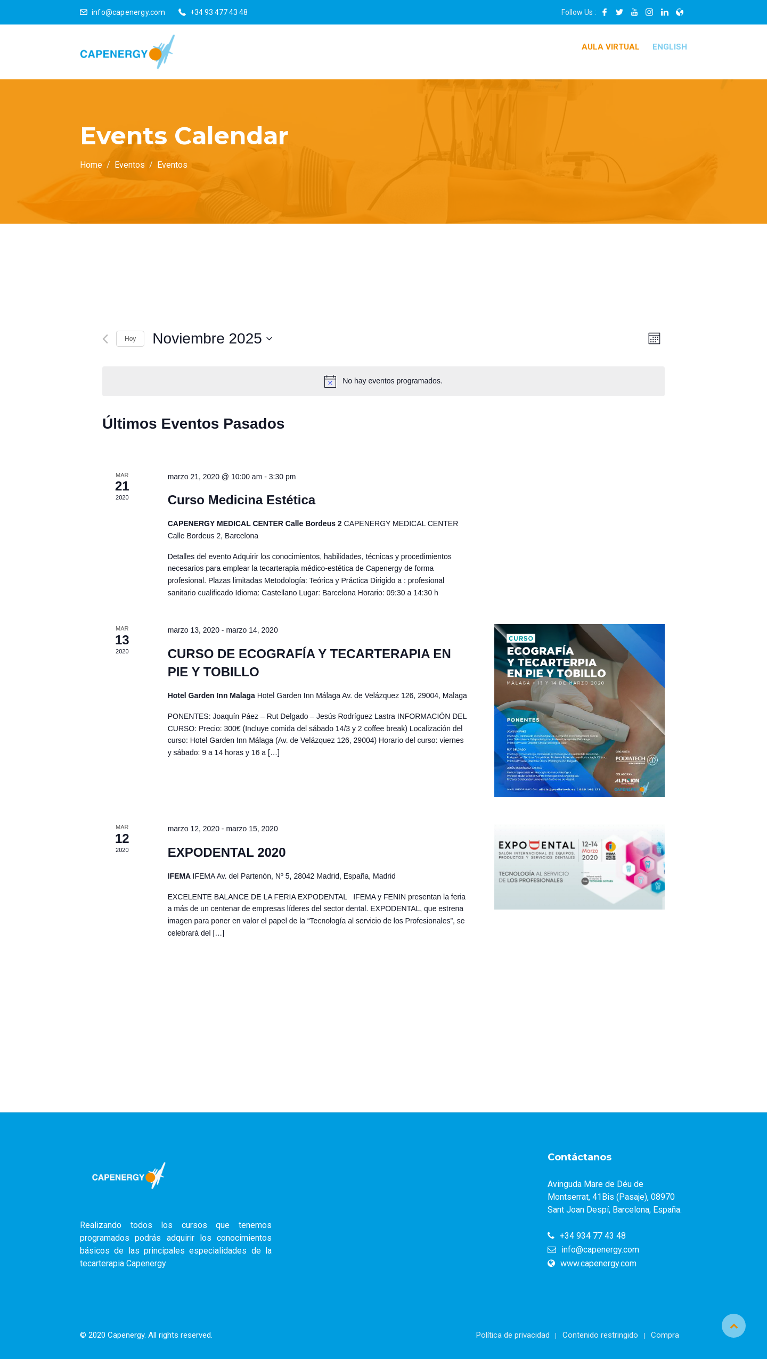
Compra (665, 1335)
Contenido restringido (600, 1335)
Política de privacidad (513, 1335)
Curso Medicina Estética (241, 500)
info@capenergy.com (129, 12)
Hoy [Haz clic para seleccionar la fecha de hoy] (130, 338)
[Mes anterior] (105, 339)
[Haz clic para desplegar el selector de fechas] (212, 338)
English (669, 47)
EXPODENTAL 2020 (227, 852)
